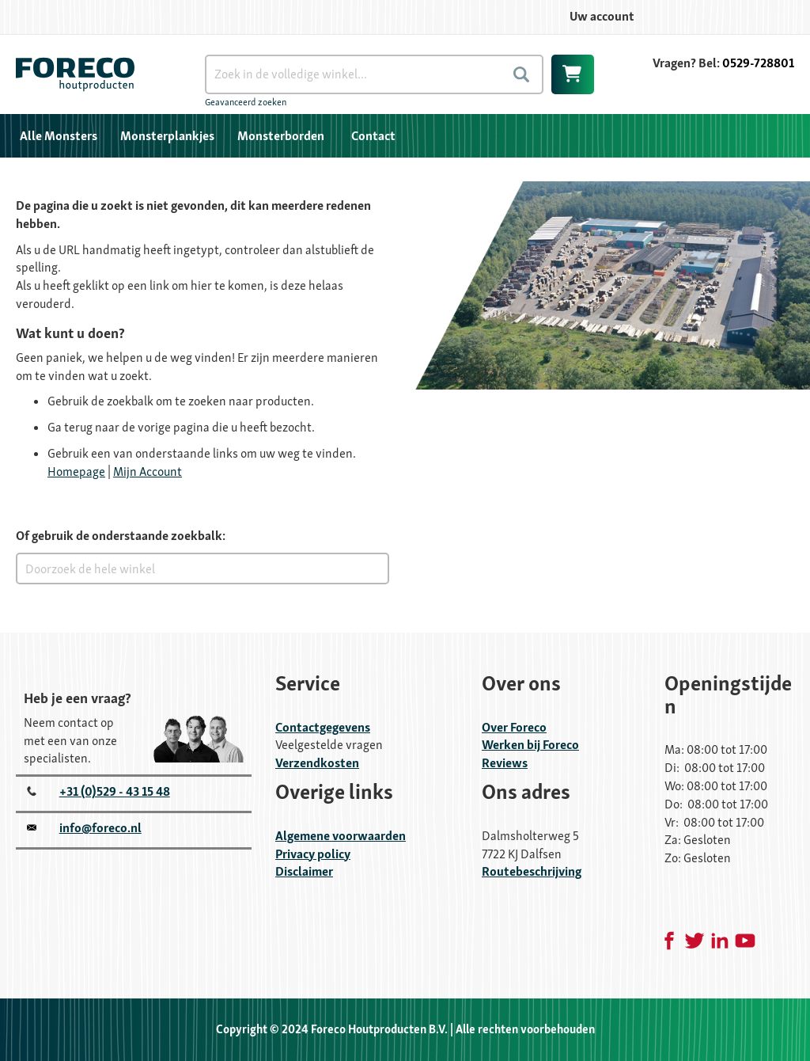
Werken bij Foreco (530, 744)
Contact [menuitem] (373, 135)
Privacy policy (312, 854)
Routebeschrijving (531, 871)
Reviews (505, 763)
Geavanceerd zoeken (245, 102)
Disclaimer (304, 871)
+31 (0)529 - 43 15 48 (114, 791)
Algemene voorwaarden (340, 835)
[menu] (405, 136)
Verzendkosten (317, 763)
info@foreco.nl (100, 828)
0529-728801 (758, 63)
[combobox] (374, 74)
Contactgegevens (322, 727)
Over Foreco (514, 727)
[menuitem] (58, 136)
